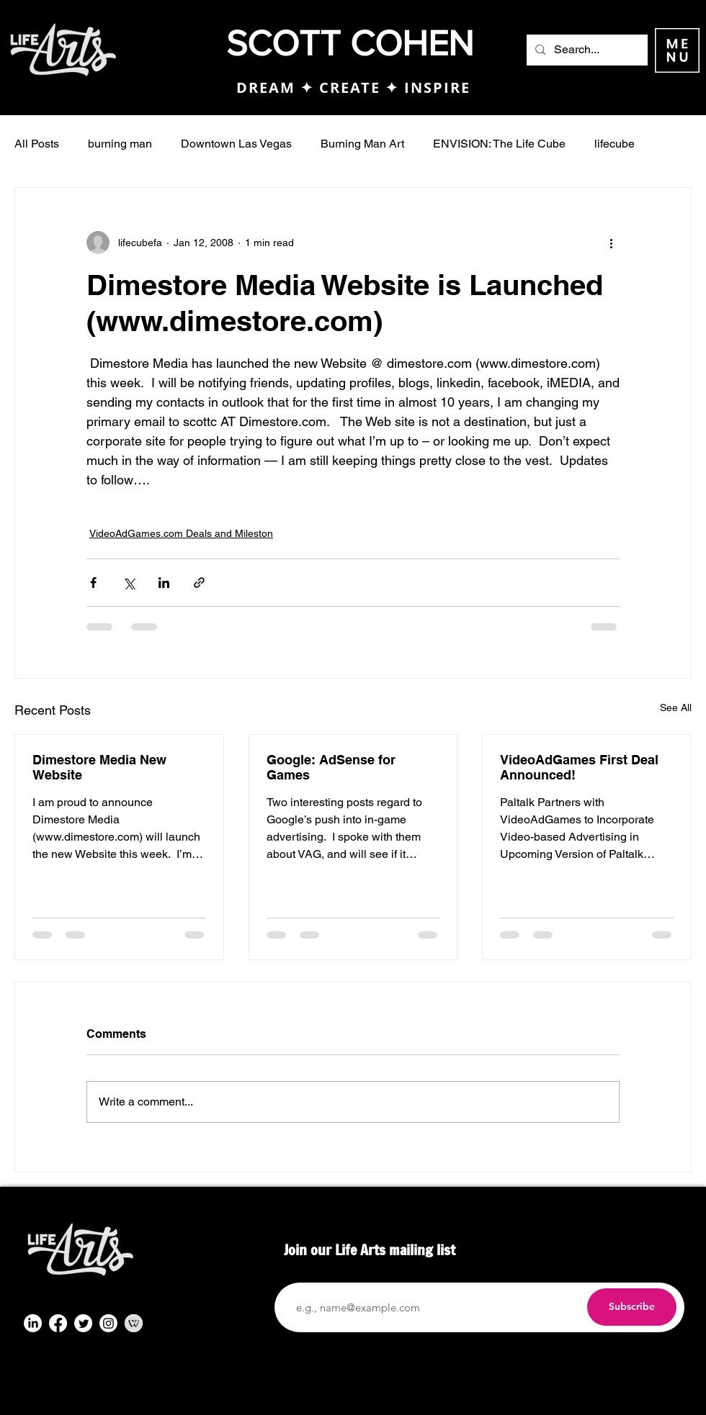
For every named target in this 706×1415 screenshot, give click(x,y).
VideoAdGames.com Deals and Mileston (181, 533)
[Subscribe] (631, 1307)
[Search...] (585, 50)
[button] (677, 50)
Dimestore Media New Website (99, 767)
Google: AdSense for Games (331, 767)
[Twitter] (83, 1323)
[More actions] (611, 242)
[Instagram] (108, 1323)
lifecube (614, 143)
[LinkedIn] (33, 1323)
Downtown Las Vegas (236, 143)
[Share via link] (199, 582)
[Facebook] (58, 1323)
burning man (120, 143)
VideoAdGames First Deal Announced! (579, 767)
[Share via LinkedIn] (164, 582)
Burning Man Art (362, 143)
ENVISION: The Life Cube (499, 143)
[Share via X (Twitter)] (128, 582)
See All (676, 707)
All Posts (36, 143)
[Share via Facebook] (93, 582)
